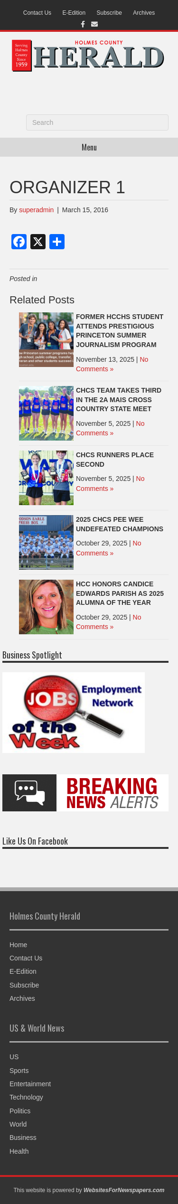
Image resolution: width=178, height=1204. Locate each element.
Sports (18, 1070)
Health (18, 1151)
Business (23, 1137)
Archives (144, 12)
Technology (26, 1097)
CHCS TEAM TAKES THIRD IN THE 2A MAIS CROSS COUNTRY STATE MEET (118, 399)
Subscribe (109, 12)
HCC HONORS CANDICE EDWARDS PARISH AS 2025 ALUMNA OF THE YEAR (120, 593)
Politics (19, 1111)
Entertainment (30, 1084)
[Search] (97, 122)
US (14, 1057)
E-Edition (73, 12)
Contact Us (37, 12)
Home (18, 945)
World (18, 1124)
